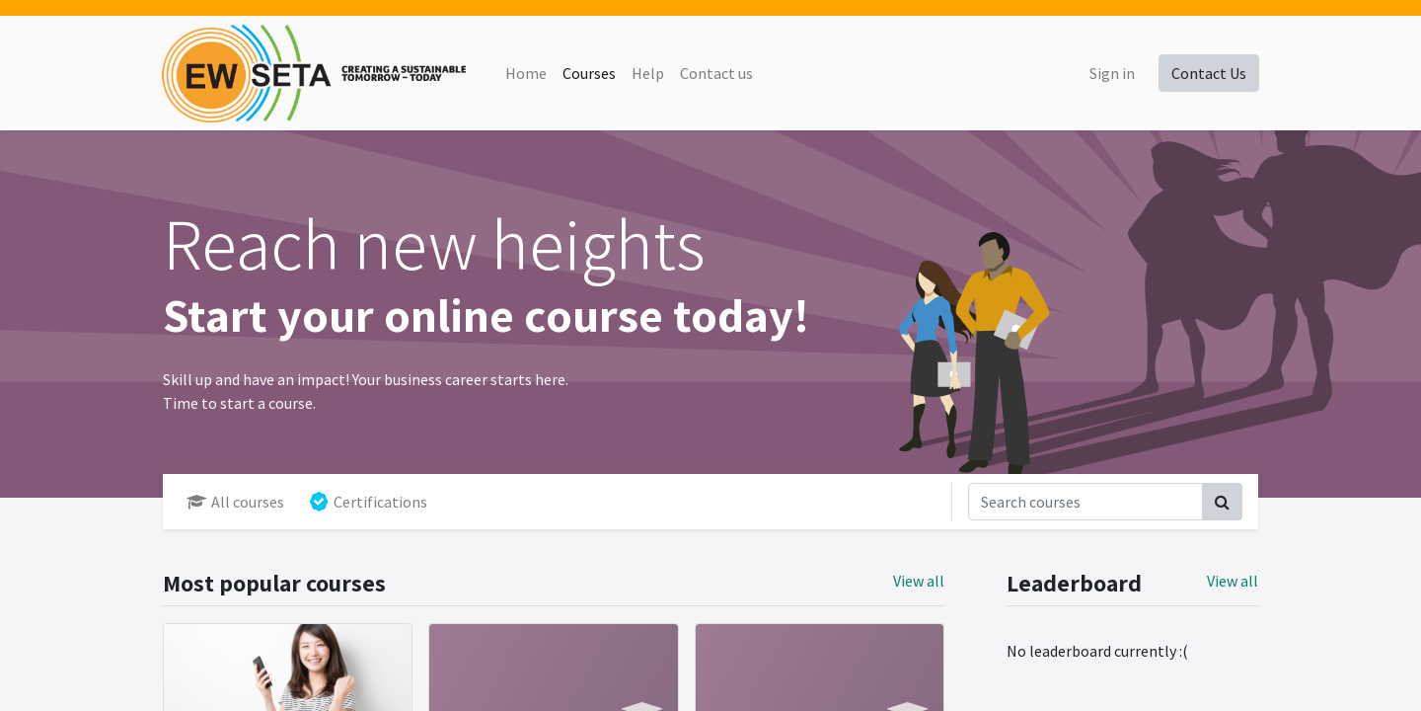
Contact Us (1207, 73)
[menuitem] (526, 73)
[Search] (1222, 501)
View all (1232, 581)
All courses (235, 502)
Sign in (1111, 73)
